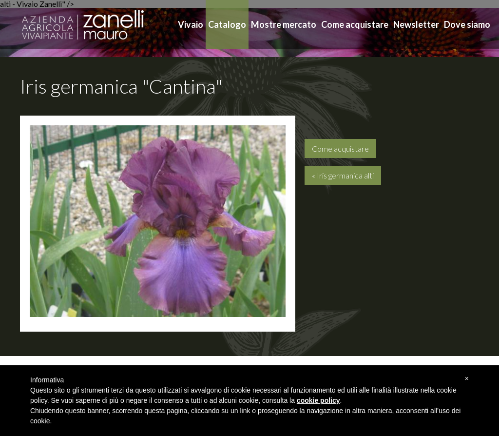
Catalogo (227, 24)
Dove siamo (467, 24)
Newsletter (416, 24)
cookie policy (318, 400)
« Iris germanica (343, 175)
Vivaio (190, 24)
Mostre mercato (283, 24)
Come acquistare (354, 24)
